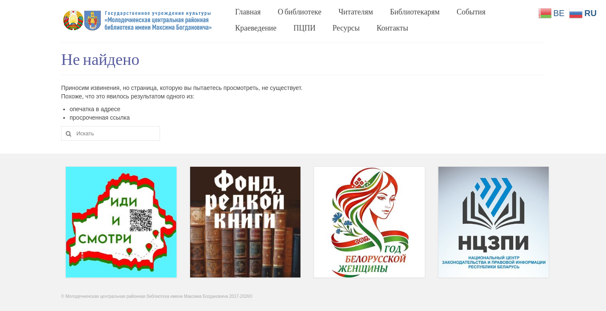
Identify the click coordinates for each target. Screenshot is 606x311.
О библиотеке (299, 11)
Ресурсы (346, 27)
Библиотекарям (415, 11)
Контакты (392, 27)
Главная (248, 11)
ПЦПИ (305, 27)
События (471, 11)
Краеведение (256, 27)
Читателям (355, 11)
